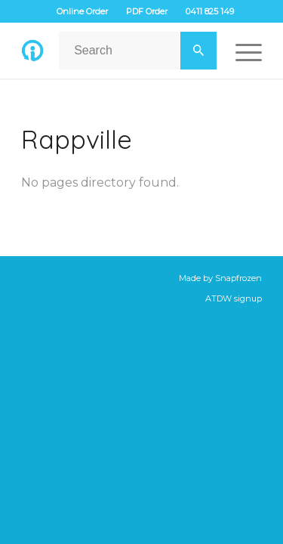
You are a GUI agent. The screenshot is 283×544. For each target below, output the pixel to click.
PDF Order (147, 11)
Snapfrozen (238, 278)
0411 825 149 (210, 11)
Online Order (82, 11)
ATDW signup (233, 298)
